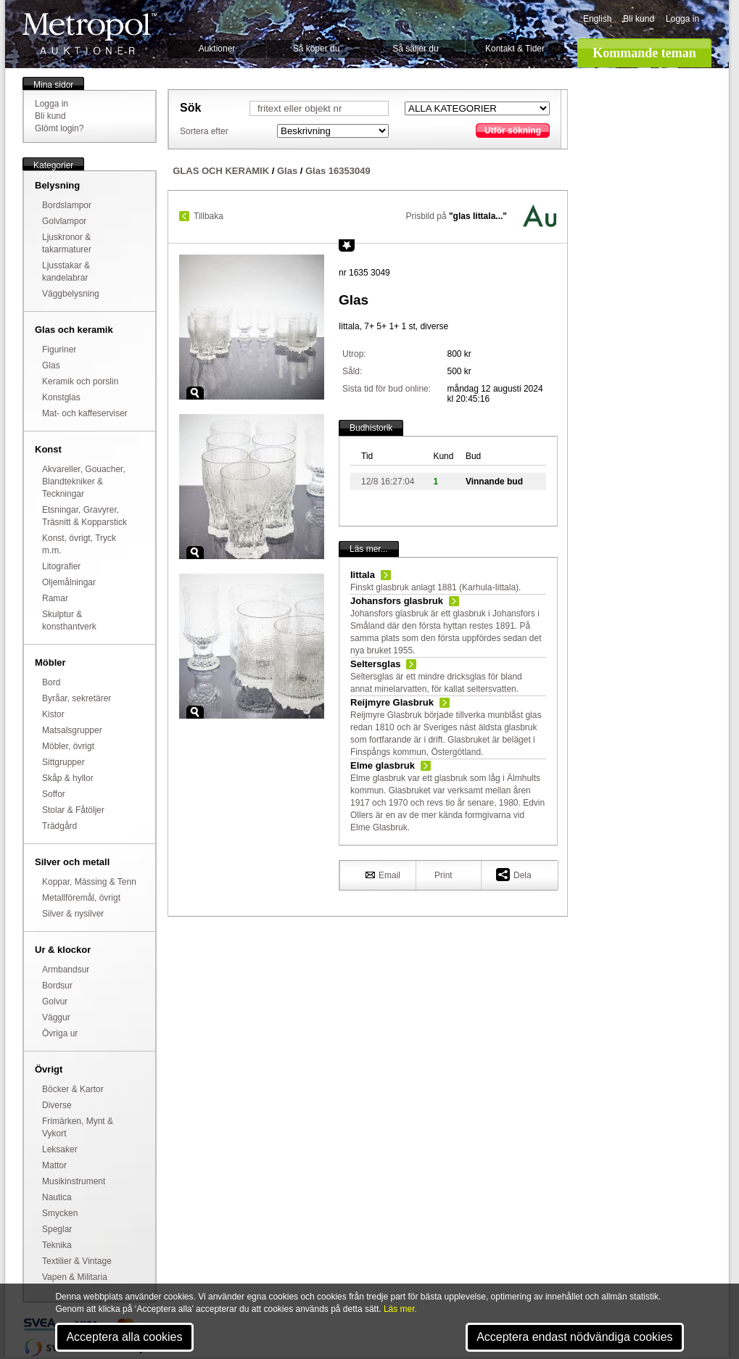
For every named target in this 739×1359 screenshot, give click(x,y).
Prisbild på (456, 216)
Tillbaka (208, 216)
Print (443, 875)
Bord (51, 682)
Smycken (60, 1213)
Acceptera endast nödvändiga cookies (574, 1337)
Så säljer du (415, 49)
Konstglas (61, 397)
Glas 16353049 (338, 170)
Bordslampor (66, 205)
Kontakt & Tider (515, 49)
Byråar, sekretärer (76, 698)
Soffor (53, 794)
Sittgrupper (63, 762)
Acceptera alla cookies (124, 1337)
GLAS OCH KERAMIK (221, 170)
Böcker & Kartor (73, 1089)
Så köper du (316, 49)
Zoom (195, 393)
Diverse (57, 1105)
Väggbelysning (70, 294)
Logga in (682, 19)
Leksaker (60, 1149)
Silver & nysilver (73, 914)
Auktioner (217, 49)
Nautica (57, 1197)
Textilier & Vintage (77, 1261)
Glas (51, 365)
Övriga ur (60, 1033)
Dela (514, 874)
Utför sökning (512, 130)
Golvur (54, 1001)
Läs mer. (400, 1309)
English (597, 19)
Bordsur (57, 985)
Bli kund (638, 19)
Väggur (56, 1017)
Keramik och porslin (80, 381)
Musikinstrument (73, 1181)
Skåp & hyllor (68, 778)
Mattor (54, 1165)
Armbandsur (65, 969)
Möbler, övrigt (68, 746)
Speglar (57, 1229)
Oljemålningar (69, 582)
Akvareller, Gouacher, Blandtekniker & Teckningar (83, 481)
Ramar (55, 598)
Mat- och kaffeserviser (85, 413)
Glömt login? (59, 128)
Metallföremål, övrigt (81, 898)
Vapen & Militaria (74, 1277)
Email (383, 874)
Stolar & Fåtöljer (73, 810)
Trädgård (59, 826)
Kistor (53, 714)
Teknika (57, 1245)
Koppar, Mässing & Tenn (89, 882)
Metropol (89, 33)
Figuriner (59, 349)
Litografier (61, 566)
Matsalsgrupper (72, 730)
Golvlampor (64, 221)
